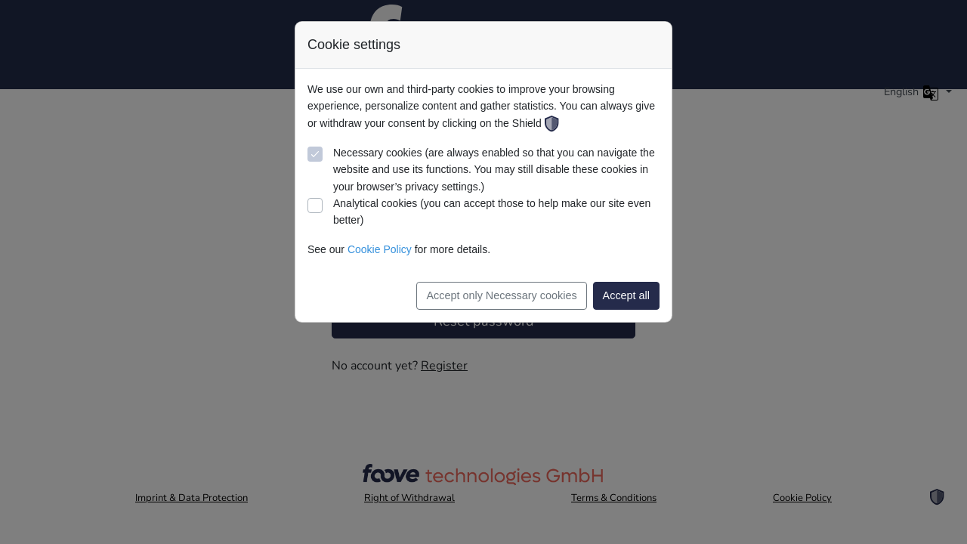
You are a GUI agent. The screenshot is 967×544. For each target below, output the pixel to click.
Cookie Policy (380, 249)
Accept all (626, 295)
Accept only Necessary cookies (501, 295)
